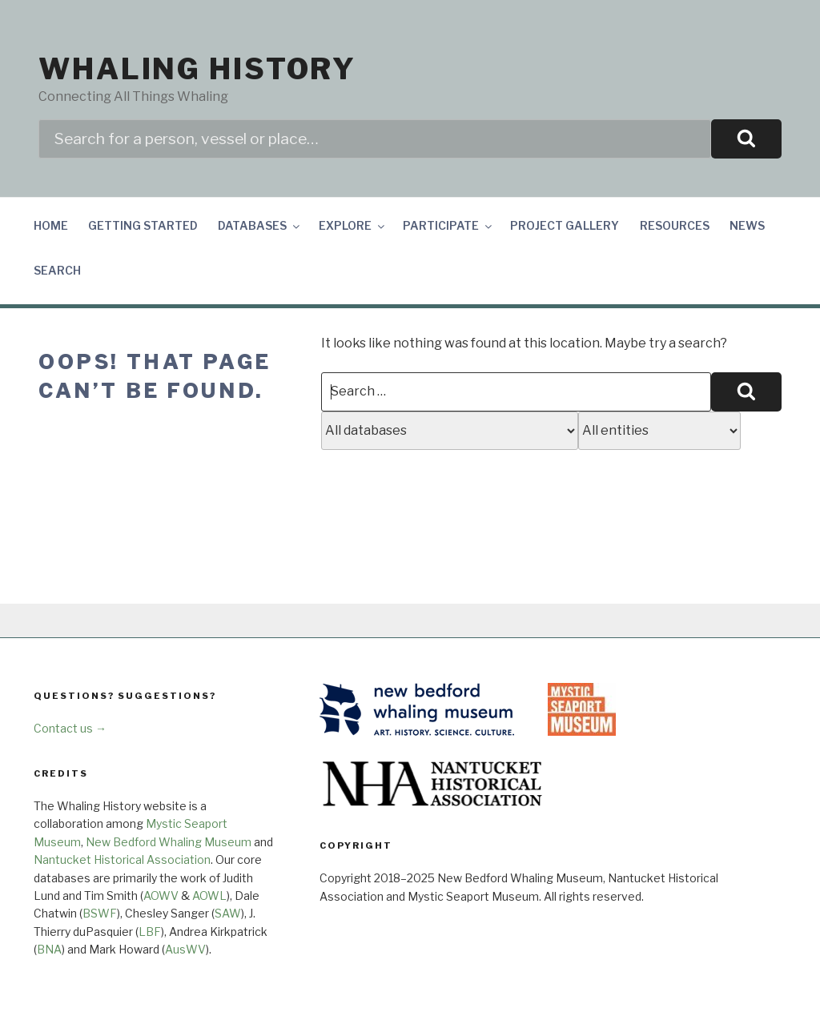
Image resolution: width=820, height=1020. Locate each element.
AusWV (185, 949)
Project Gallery (564, 225)
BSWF (99, 913)
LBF (150, 931)
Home (51, 225)
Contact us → (70, 728)
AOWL (209, 895)
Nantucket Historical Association (122, 859)
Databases (260, 225)
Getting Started (143, 225)
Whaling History (197, 68)
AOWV (161, 895)
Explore (353, 225)
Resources (674, 225)
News (747, 225)
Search (57, 270)
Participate (448, 225)
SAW (228, 913)
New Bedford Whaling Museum (168, 842)
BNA (49, 949)
